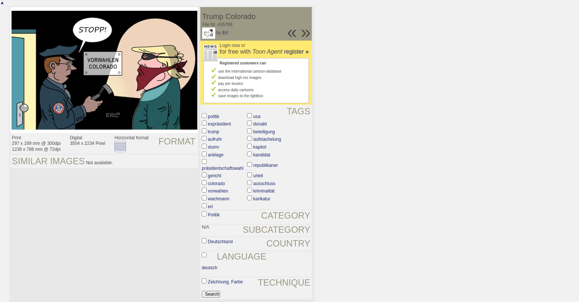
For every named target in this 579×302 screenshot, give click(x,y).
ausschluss (264, 183)
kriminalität (264, 191)
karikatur (262, 198)
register (296, 51)
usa (257, 116)
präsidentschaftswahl (222, 168)
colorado (216, 183)
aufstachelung (267, 139)
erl (210, 206)
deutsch (209, 267)
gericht (214, 175)
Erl (225, 32)
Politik (214, 214)
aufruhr (215, 139)
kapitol (259, 147)
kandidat (261, 155)
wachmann (218, 198)
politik (213, 116)
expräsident (219, 124)
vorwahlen (218, 191)
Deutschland (220, 241)
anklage (215, 155)
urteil (258, 175)
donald (260, 124)
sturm (213, 147)
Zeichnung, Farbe (225, 281)
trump (213, 131)
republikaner (265, 165)
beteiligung (264, 131)
